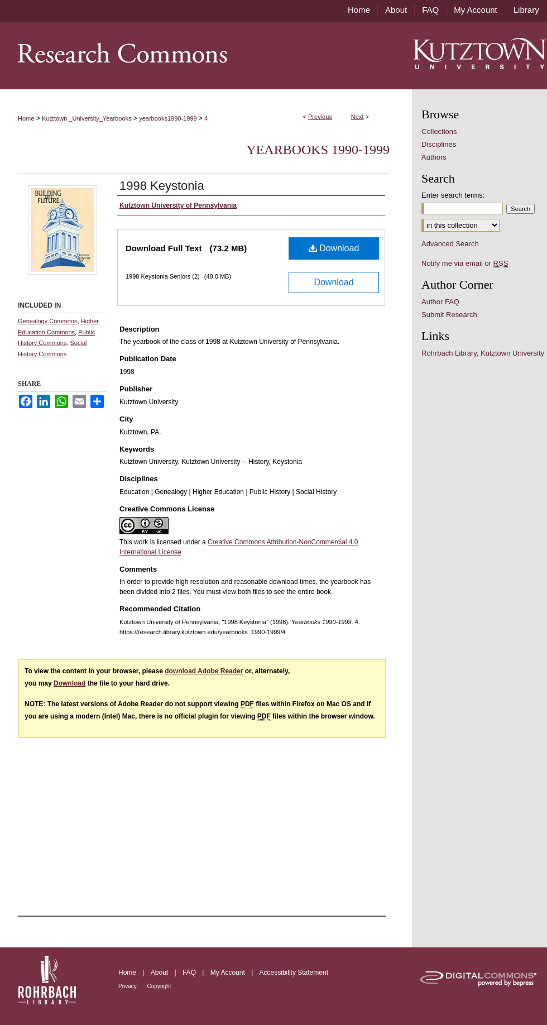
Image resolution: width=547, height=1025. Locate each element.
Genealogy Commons (47, 321)
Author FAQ (440, 302)
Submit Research (449, 314)
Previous (320, 116)
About (160, 972)
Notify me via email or (464, 263)
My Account (228, 972)
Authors (434, 157)
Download (334, 248)
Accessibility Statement (294, 972)
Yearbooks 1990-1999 (318, 149)
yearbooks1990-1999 (167, 118)
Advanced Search (450, 244)
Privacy (128, 986)
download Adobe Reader (204, 671)
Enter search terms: (452, 195)
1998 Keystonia (161, 186)
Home (26, 118)
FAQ (190, 972)
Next (357, 116)
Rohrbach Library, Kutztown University (482, 353)
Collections (439, 131)
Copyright (159, 986)
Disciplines (438, 144)
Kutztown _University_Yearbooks (86, 118)
